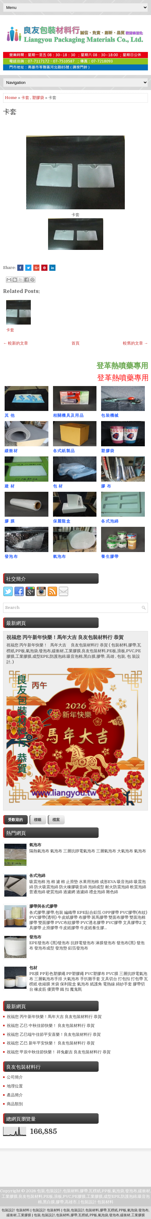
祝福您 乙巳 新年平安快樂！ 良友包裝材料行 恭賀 (51, 1043)
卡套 (25, 97)
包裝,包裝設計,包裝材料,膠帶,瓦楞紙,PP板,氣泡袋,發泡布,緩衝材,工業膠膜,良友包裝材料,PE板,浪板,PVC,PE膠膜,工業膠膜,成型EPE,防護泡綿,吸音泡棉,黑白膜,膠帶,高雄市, (76, 1196)
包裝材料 (105, 1202)
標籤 (37, 820)
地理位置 (15, 1086)
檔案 (56, 820)
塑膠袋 (38, 97)
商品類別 (15, 1104)
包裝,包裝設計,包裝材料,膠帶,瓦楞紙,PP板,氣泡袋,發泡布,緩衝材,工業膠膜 (89, 1215)
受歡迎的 (15, 820)
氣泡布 (35, 844)
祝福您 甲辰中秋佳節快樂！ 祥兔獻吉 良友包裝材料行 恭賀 (59, 1052)
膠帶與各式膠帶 (43, 906)
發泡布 (35, 937)
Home (11, 97)
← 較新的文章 (15, 343)
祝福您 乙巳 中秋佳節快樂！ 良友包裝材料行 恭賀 (51, 1025)
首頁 (75, 343)
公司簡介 (15, 1077)
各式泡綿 (37, 875)
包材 (33, 967)
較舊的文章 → (135, 343)
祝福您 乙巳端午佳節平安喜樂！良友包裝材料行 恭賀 (54, 1034)
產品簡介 (15, 1095)
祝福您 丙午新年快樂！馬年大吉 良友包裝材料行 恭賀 (65, 637)
